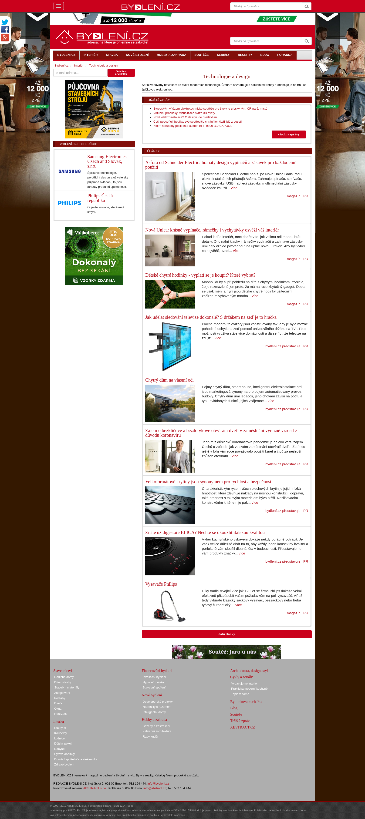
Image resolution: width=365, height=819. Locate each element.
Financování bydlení (157, 671)
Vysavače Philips (161, 584)
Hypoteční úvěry (154, 682)
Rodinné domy (64, 677)
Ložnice (59, 738)
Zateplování (62, 693)
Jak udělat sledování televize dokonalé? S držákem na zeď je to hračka (211, 317)
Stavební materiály (66, 687)
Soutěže (236, 714)
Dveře (58, 703)
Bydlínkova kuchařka (246, 702)
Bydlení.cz (61, 65)
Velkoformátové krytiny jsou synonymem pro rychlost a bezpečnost (208, 481)
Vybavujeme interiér (244, 683)
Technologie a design (103, 65)
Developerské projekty (158, 701)
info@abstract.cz (154, 788)
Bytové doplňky (64, 754)
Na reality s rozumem (157, 706)
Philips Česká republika (100, 198)
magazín (294, 196)
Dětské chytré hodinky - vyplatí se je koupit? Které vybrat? (200, 275)
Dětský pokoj (62, 743)
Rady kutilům (151, 736)
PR (305, 196)
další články (226, 634)
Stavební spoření (154, 687)
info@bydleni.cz (158, 783)
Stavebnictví (62, 671)
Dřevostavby (62, 682)
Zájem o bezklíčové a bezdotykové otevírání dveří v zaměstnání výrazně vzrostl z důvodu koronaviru (221, 433)
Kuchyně (60, 727)
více (234, 188)
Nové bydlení (152, 695)
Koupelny (60, 733)
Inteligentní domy (154, 712)
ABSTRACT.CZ (242, 727)
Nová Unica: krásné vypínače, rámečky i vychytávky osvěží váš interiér (212, 229)
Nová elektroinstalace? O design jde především (185, 117)
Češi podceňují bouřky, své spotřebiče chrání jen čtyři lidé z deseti (197, 121)
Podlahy (59, 698)
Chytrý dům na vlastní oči (169, 380)
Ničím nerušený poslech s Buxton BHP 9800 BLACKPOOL (192, 126)
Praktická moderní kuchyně (249, 688)
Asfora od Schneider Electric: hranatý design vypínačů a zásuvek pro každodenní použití (221, 165)
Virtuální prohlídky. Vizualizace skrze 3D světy (184, 113)
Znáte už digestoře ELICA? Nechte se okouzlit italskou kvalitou (205, 532)
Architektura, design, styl (249, 671)
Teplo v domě (240, 694)
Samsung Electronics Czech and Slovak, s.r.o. (106, 161)
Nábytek (59, 749)
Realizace (61, 713)
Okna (57, 708)
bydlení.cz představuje (283, 346)
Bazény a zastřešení (156, 726)
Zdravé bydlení (64, 764)
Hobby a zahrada (154, 720)
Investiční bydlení (154, 677)
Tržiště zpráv (158, 99)
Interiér (78, 65)
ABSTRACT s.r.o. (95, 788)
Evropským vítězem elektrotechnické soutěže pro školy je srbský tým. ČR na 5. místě (210, 108)
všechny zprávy (288, 134)
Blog (233, 708)
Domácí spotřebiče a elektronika (76, 759)
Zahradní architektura (157, 731)
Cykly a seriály (241, 677)
